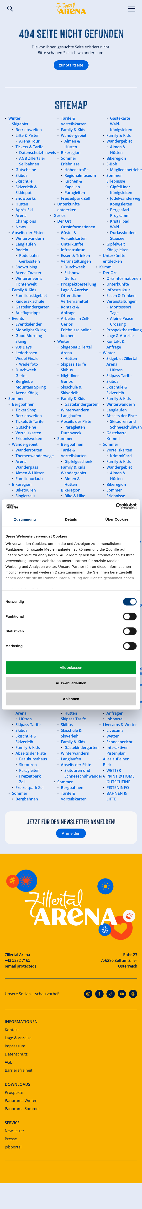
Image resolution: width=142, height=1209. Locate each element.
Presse (11, 1139)
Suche (10, 8)
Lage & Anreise (18, 1037)
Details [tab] (71, 519)
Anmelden (71, 833)
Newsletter (14, 1130)
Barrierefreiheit (18, 1070)
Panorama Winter (21, 1100)
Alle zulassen (71, 668)
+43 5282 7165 (17, 960)
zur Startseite (71, 65)
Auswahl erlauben (71, 683)
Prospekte (14, 1092)
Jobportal (13, 1147)
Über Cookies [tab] (117, 519)
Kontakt (12, 1029)
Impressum (15, 1046)
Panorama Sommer (22, 1108)
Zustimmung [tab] (25, 519)
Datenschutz (16, 1054)
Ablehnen (71, 699)
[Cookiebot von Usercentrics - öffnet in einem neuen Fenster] (116, 506)
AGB (8, 1062)
